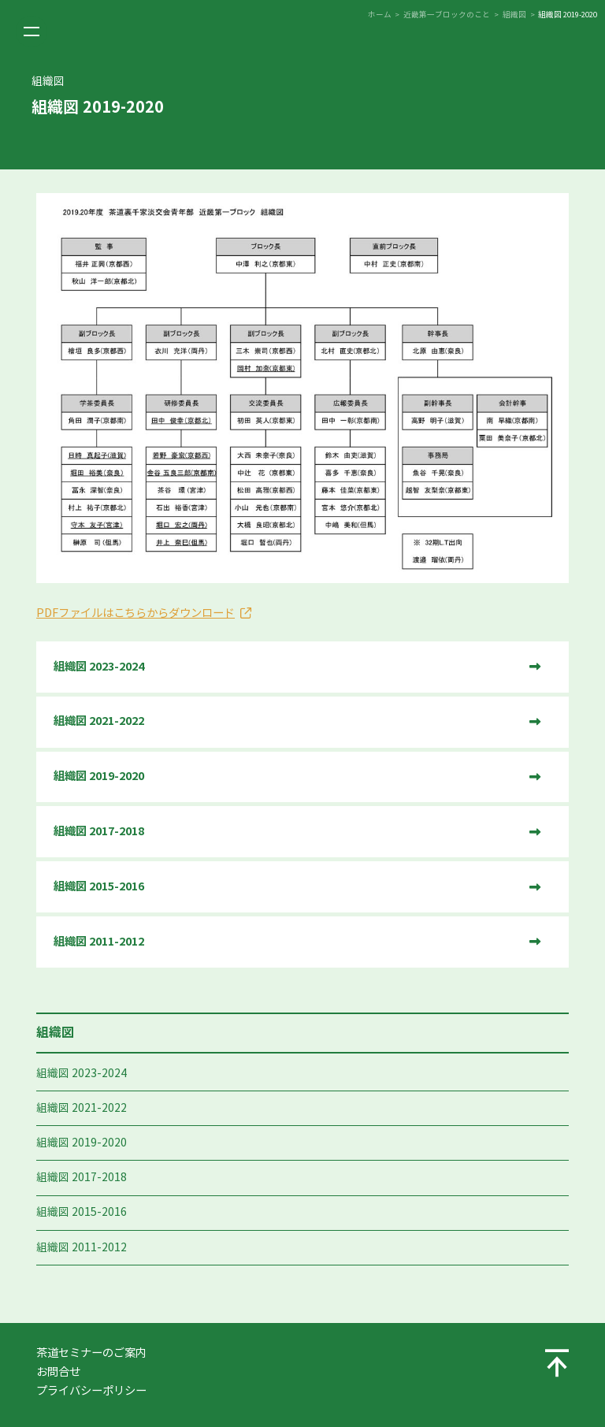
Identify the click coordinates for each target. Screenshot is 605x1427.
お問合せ (58, 1372)
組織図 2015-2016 (81, 1212)
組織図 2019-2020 (81, 1143)
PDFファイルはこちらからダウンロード (135, 613)
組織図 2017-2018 (81, 1177)
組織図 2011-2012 (81, 1247)
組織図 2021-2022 (81, 1108)
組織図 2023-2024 (81, 1073)
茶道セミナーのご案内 (91, 1353)
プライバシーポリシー (91, 1391)
